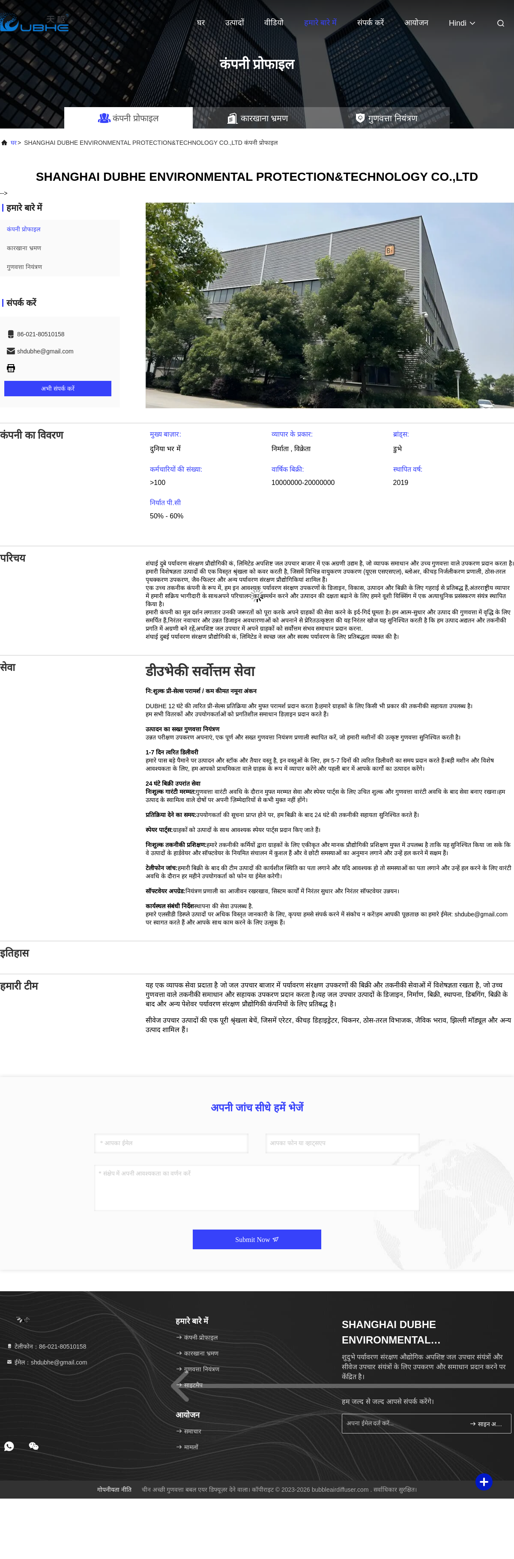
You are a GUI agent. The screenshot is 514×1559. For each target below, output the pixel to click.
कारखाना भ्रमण (24, 248)
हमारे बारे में (320, 22)
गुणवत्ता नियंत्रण (24, 266)
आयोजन (416, 22)
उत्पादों (234, 22)
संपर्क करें (370, 22)
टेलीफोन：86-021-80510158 (46, 1346)
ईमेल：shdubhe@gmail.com (46, 1362)
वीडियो (274, 22)
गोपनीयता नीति (114, 1489)
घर (201, 22)
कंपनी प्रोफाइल (23, 229)
